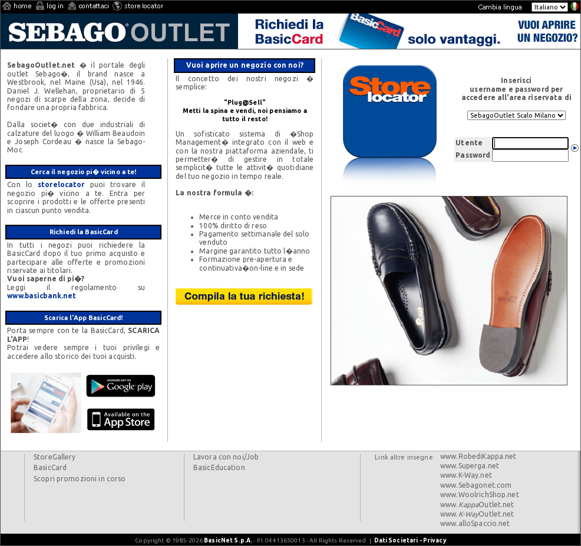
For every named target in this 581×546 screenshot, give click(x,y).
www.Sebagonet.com (475, 485)
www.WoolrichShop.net (479, 494)
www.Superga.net (469, 466)
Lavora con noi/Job (226, 457)
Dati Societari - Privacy (410, 540)
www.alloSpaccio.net (475, 523)
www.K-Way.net (466, 475)
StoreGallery (55, 457)
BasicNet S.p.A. (228, 540)
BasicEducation (219, 467)
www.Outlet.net (477, 504)
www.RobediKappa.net (478, 456)
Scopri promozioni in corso (80, 478)
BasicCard (50, 467)
